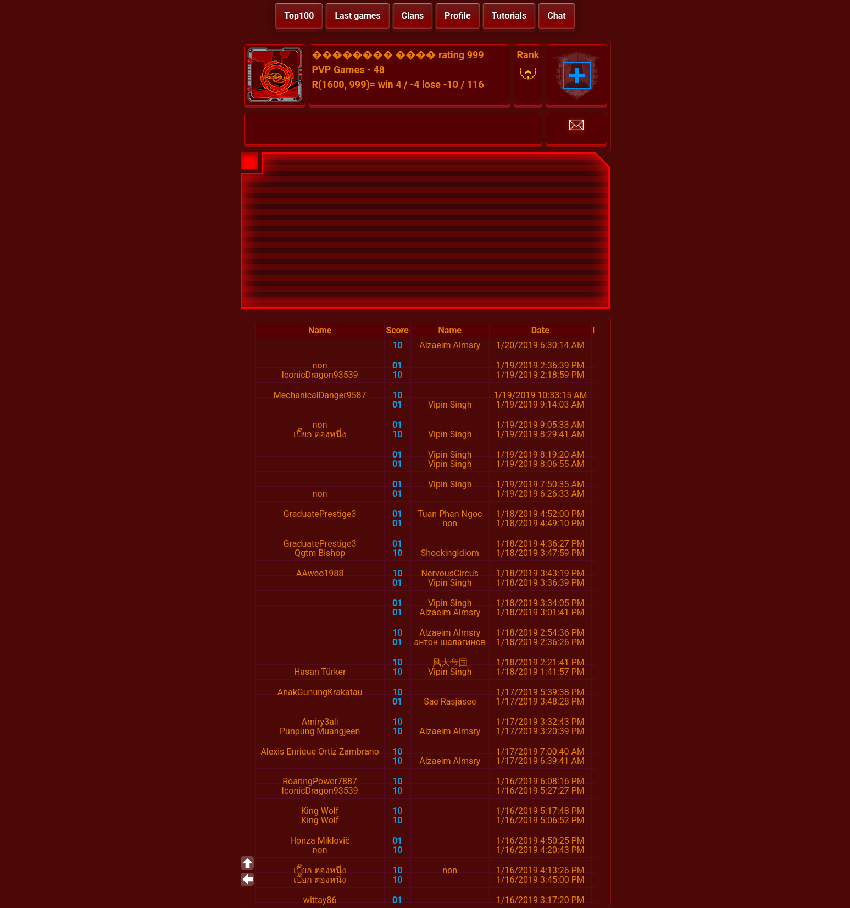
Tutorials (509, 15)
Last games (357, 15)
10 (397, 345)
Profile (458, 15)
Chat (556, 15)
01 (397, 365)
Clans (413, 15)
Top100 (299, 15)
